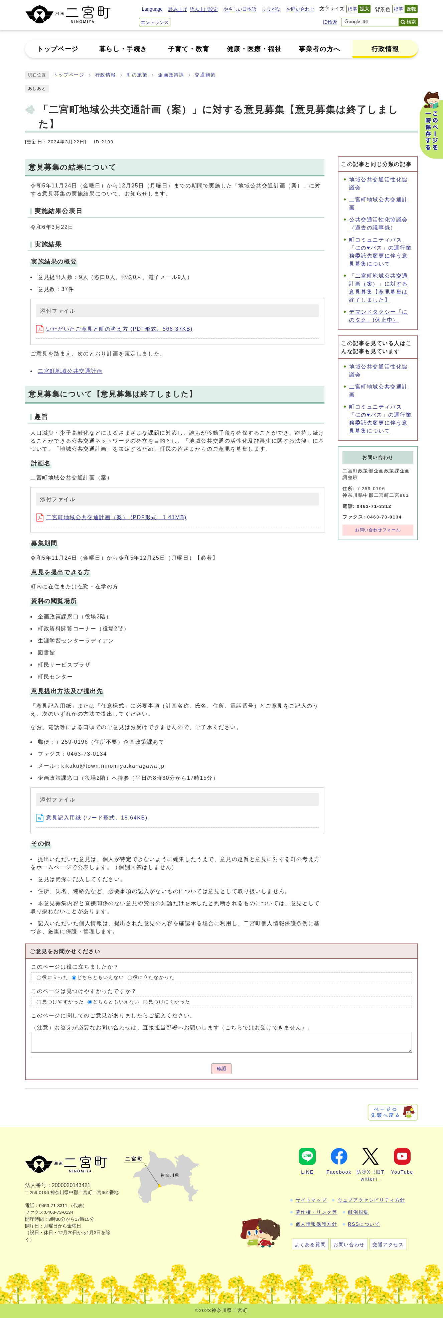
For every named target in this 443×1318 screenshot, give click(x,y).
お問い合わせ (300, 9)
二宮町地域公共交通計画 (70, 371)
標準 (352, 9)
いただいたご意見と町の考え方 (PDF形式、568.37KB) (114, 329)
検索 (411, 21)
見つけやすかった (63, 1001)
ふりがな (271, 9)
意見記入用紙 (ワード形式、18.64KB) (92, 818)
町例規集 (358, 1212)
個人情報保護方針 (316, 1224)
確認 (221, 1068)
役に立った (55, 977)
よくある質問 (310, 1244)
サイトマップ (311, 1200)
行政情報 (105, 75)
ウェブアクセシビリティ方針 (371, 1200)
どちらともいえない (100, 977)
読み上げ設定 (204, 9)
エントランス (155, 22)
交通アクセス (388, 1244)
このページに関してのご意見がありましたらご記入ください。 (113, 1015)
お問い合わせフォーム (378, 530)
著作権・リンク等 (316, 1212)
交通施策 (205, 75)
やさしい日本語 (240, 9)
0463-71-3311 (53, 1205)
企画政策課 (171, 75)
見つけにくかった (169, 1001)
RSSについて (364, 1224)
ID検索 (330, 22)
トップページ (69, 75)
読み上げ (177, 9)
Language (152, 9)
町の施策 (137, 75)
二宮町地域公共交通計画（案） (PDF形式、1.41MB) (111, 517)
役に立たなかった (154, 977)
